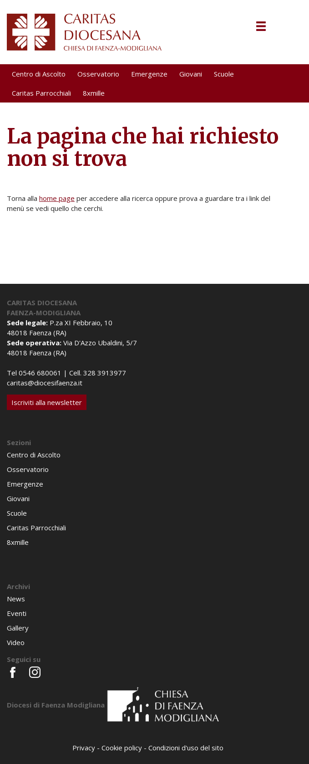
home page (57, 198)
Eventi (16, 613)
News (16, 598)
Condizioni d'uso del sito (185, 747)
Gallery (18, 627)
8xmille (94, 92)
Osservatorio (98, 73)
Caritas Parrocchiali (41, 92)
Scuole (224, 73)
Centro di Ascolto (39, 73)
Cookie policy (121, 747)
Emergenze (149, 73)
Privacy (83, 747)
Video (16, 642)
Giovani (190, 73)
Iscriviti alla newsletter (46, 402)
